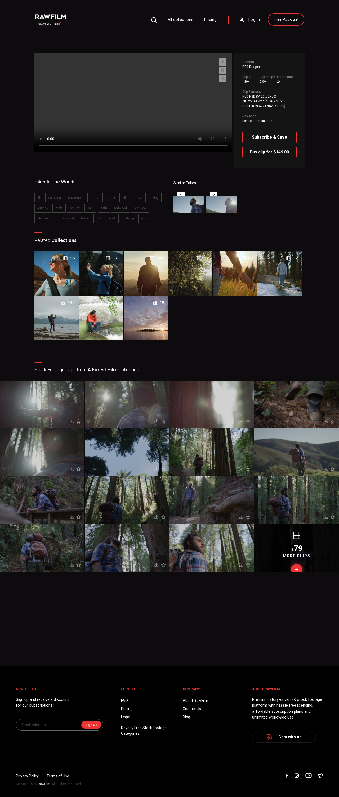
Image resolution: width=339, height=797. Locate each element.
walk (112, 218)
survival (68, 218)
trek (99, 218)
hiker (139, 198)
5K (39, 198)
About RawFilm (195, 700)
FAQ (124, 700)
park (90, 208)
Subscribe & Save (269, 137)
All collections (181, 19)
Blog (186, 717)
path (104, 208)
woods (146, 218)
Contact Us (192, 709)
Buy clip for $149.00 (269, 152)
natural (75, 208)
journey (42, 208)
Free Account (286, 19)
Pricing (210, 19)
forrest (110, 198)
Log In (249, 20)
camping (54, 198)
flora (95, 198)
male (59, 208)
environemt (76, 198)
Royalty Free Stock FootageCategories (144, 731)
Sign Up (91, 725)
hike (125, 198)
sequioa (140, 208)
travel (85, 218)
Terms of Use (58, 776)
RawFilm (44, 784)
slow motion (46, 218)
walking (128, 218)
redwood (120, 208)
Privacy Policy (27, 776)
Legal (125, 717)
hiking (154, 198)
